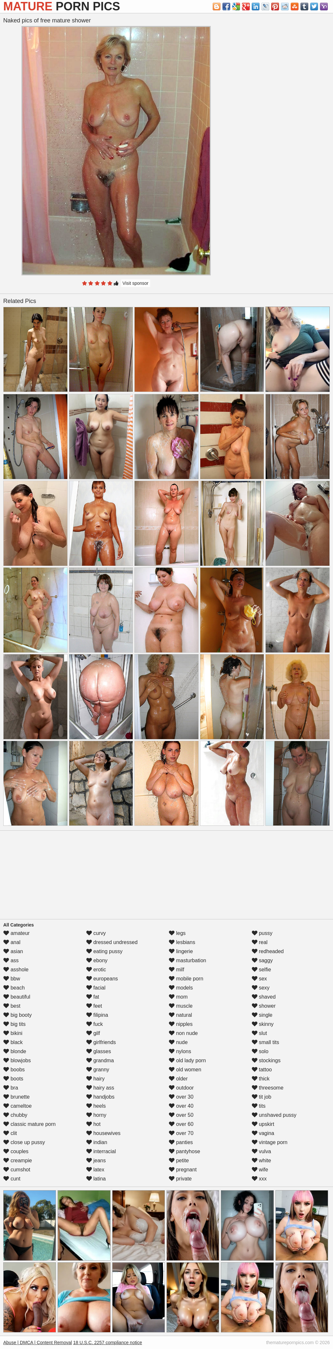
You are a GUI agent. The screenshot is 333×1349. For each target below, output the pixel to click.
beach (14, 987)
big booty (17, 1015)
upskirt (263, 1124)
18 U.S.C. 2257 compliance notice (107, 1342)
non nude (183, 1033)
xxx (259, 1178)
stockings (266, 1060)
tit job (262, 1097)
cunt (11, 1178)
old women (185, 1069)
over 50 (181, 1115)
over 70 (181, 1133)
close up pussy (24, 1142)
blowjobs (17, 1060)
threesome (268, 1088)
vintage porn (270, 1142)
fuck (94, 1024)
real (260, 942)
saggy (262, 960)
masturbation (187, 960)
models (181, 987)
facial (96, 987)
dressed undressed (112, 942)
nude (178, 1042)
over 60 (181, 1124)
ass (11, 960)
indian (96, 1142)
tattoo (262, 1069)
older (178, 1078)
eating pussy (104, 951)
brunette (16, 1097)
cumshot (16, 1169)
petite (179, 1160)
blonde (14, 1051)
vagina (263, 1133)
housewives (103, 1133)
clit (10, 1133)
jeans (96, 1160)
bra (10, 1088)
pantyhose (184, 1151)
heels (96, 1106)
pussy (262, 933)
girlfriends (101, 1042)
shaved (264, 997)
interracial (101, 1151)
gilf (93, 1033)
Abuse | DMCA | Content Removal (37, 1342)
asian (13, 951)
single (262, 1015)
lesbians (182, 942)
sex (259, 978)
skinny (263, 1024)
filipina (97, 1015)
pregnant (183, 1169)
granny (97, 1069)
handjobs (100, 1097)
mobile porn (186, 978)
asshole (16, 969)
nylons (180, 1051)
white (261, 1160)
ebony (97, 960)
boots (13, 1078)
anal (11, 942)
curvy (96, 933)
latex (95, 1169)
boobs (14, 1069)
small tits (265, 1042)
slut (259, 1033)
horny (96, 1115)
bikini (12, 1033)
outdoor (181, 1088)
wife (260, 1169)
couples (16, 1151)
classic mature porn (29, 1124)
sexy (261, 987)
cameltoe (17, 1106)
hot (93, 1124)
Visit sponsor (136, 283)
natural (180, 1015)
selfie (261, 969)
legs (177, 933)
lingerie (181, 951)
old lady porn (187, 1060)
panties (181, 1142)
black (13, 1042)
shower (264, 1006)
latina (96, 1178)
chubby (15, 1115)
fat (92, 997)
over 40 (181, 1106)
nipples (181, 1024)
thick (261, 1078)
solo (260, 1051)
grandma (100, 1060)
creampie (17, 1160)
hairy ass (100, 1088)
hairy (95, 1078)
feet (94, 1006)
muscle (181, 1006)
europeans (102, 978)
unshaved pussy (274, 1115)
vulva (261, 1151)
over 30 (181, 1097)
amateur (16, 933)
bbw (11, 978)
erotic (96, 969)
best (11, 1006)
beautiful (16, 997)
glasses (98, 1051)
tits (259, 1106)
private (180, 1178)
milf (176, 969)
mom (178, 997)
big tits (14, 1024)
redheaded (268, 951)
